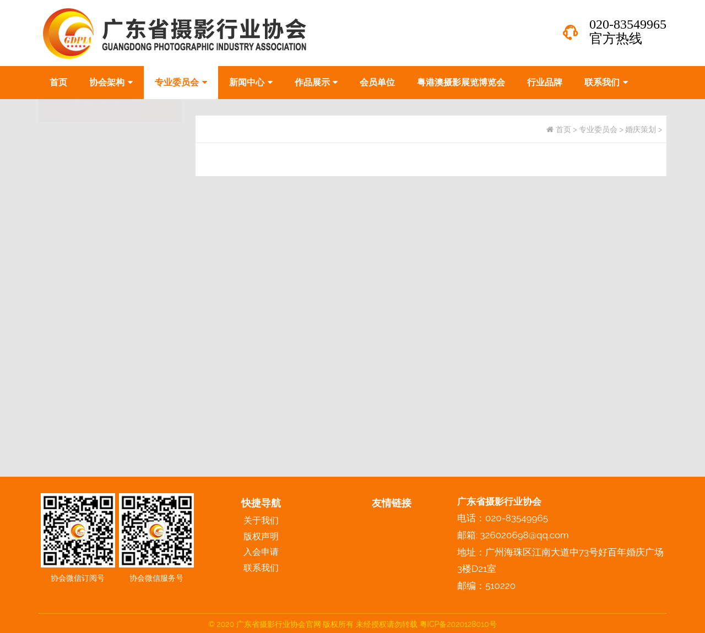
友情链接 (391, 503)
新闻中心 (251, 82)
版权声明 (261, 536)
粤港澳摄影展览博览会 (461, 82)
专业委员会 (181, 82)
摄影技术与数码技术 (86, 319)
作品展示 (316, 82)
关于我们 (261, 520)
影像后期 (64, 293)
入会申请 (261, 552)
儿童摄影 (64, 192)
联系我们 (606, 82)
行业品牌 (544, 82)
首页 (58, 82)
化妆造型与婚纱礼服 (86, 344)
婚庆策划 (64, 243)
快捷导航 (261, 503)
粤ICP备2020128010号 (458, 624)
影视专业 (64, 268)
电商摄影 (64, 217)
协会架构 (111, 82)
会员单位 (377, 82)
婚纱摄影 (64, 167)
